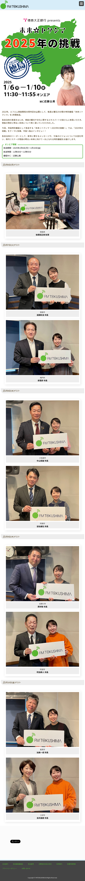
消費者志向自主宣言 (45, 864)
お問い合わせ (26, 868)
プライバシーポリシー (9, 868)
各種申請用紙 (71, 864)
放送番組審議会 (18, 864)
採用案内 (59, 864)
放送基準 (31, 864)
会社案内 (5, 864)
